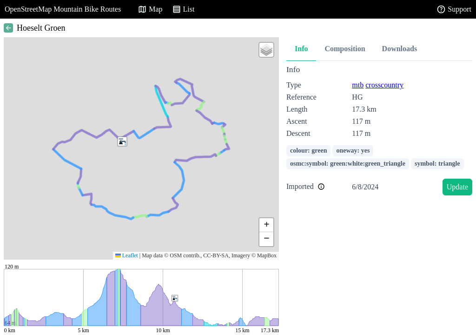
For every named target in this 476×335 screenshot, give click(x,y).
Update (457, 187)
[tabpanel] (379, 132)
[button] (122, 141)
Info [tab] (301, 49)
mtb (358, 85)
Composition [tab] (344, 49)
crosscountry (384, 85)
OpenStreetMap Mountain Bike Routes (63, 9)
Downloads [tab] (399, 49)
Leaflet (126, 255)
